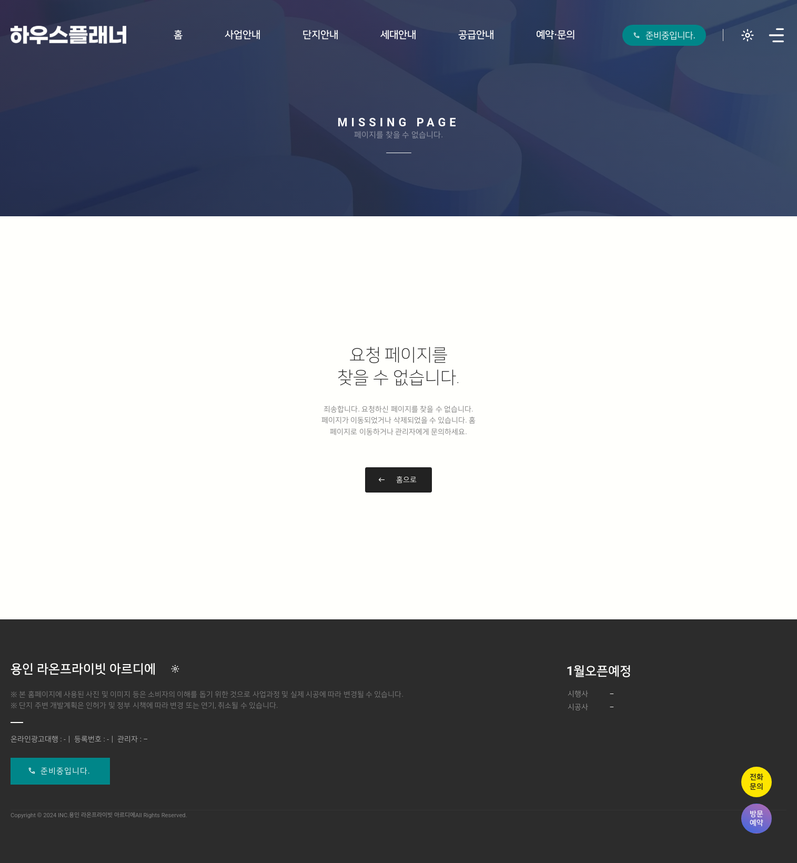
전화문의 (756, 781)
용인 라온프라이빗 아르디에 (83, 668)
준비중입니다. (65, 771)
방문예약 (756, 818)
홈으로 (406, 479)
